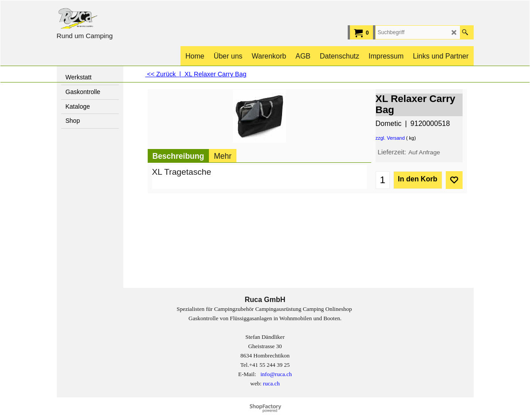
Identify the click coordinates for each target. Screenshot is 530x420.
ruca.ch (271, 383)
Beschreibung (178, 156)
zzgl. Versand (390, 138)
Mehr (223, 156)
